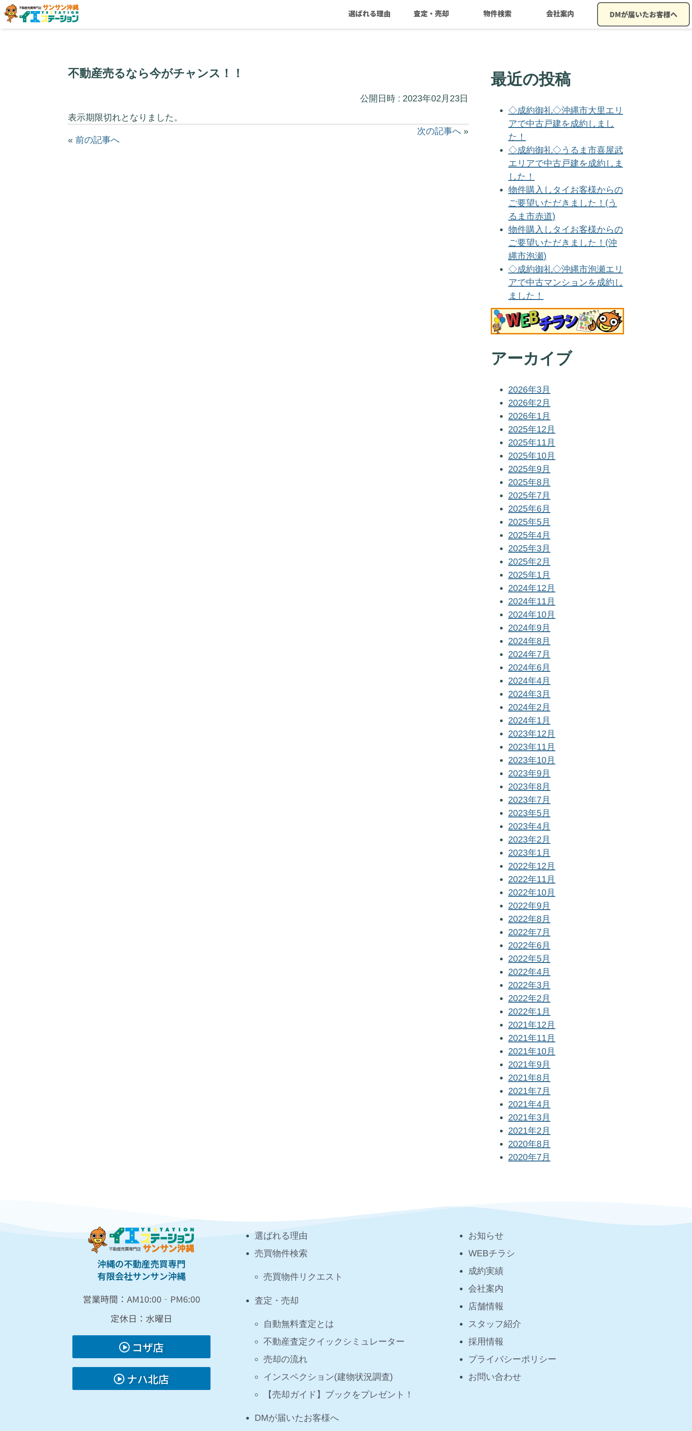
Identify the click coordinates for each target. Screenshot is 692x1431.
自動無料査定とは (298, 1324)
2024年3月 (529, 694)
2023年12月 (532, 733)
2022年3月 (529, 985)
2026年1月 (529, 416)
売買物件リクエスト (303, 1276)
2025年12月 (532, 429)
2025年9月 (529, 469)
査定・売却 (431, 13)
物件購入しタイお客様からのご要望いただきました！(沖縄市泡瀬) (565, 243)
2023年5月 (529, 813)
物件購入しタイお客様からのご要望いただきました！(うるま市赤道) (565, 203)
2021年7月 (529, 1091)
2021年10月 (532, 1051)
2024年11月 (532, 601)
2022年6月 (529, 945)
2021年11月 (532, 1038)
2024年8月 (529, 641)
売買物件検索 (281, 1253)
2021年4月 (529, 1104)
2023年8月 (529, 786)
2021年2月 (529, 1130)
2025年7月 (529, 495)
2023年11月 (532, 747)
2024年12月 (532, 588)
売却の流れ (285, 1359)
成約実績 (486, 1271)
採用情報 (486, 1341)
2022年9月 (529, 905)
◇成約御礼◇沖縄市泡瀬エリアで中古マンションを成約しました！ (565, 282)
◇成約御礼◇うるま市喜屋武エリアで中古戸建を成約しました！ (565, 163)
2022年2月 (529, 998)
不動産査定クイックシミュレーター (334, 1341)
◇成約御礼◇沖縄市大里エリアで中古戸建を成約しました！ (565, 123)
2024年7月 (529, 654)
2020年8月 (529, 1144)
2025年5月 (529, 522)
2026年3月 (529, 389)
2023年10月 (532, 760)
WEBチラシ (491, 1253)
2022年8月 (529, 919)
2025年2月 (529, 561)
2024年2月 (529, 707)
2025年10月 (532, 456)
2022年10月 (532, 892)
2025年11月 (532, 442)
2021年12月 (532, 1025)
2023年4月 (529, 826)
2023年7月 (529, 800)
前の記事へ (97, 140)
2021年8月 (529, 1078)
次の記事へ (439, 131)
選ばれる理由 (369, 13)
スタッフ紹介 (494, 1324)
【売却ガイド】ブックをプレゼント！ (338, 1394)
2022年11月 (532, 879)
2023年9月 (529, 773)
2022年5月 (529, 958)
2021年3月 (529, 1117)
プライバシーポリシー (512, 1359)
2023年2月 (529, 839)
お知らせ (486, 1235)
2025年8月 (529, 482)
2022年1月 (529, 1011)
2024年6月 (529, 667)
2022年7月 (529, 932)
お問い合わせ (494, 1377)
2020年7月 (529, 1157)
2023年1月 (529, 853)
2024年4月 (529, 681)
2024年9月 (529, 628)
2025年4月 (529, 535)
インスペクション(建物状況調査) (328, 1377)
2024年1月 (529, 720)
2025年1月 (529, 575)
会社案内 (560, 13)
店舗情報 (486, 1306)
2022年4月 (529, 972)
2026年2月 (529, 403)
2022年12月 (532, 866)
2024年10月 (532, 614)
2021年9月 (529, 1064)
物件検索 (497, 13)
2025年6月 (529, 508)
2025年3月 (529, 548)
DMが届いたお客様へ (643, 14)
